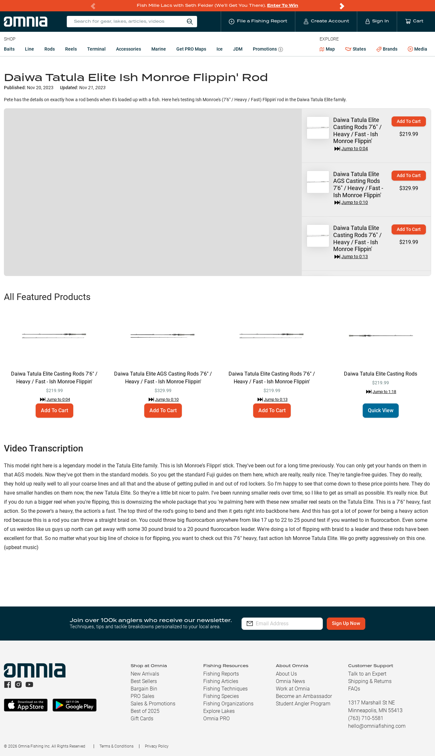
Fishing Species (221, 696)
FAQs (354, 689)
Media (417, 49)
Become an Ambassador (304, 696)
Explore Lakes (219, 711)
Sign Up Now (358, 623)
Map (327, 49)
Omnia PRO (216, 718)
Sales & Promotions (153, 704)
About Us (286, 674)
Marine (158, 49)
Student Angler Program (303, 704)
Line (29, 49)
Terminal (96, 49)
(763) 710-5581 (365, 718)
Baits (9, 49)
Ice (220, 49)
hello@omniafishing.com (377, 726)
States (355, 49)
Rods (49, 49)
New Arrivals (145, 674)
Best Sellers (144, 681)
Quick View (381, 410)
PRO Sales (142, 696)
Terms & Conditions (117, 746)
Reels (71, 49)
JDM (237, 49)
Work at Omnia (293, 689)
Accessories (128, 49)
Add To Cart (409, 121)
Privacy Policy (157, 746)
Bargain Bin (144, 689)
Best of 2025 (145, 711)
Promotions (268, 49)
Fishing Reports (221, 674)
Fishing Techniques (225, 689)
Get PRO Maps (191, 49)
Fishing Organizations (228, 704)
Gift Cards (142, 718)
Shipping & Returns (370, 681)
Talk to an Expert (367, 674)
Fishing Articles (220, 681)
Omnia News (290, 681)
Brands (386, 49)
